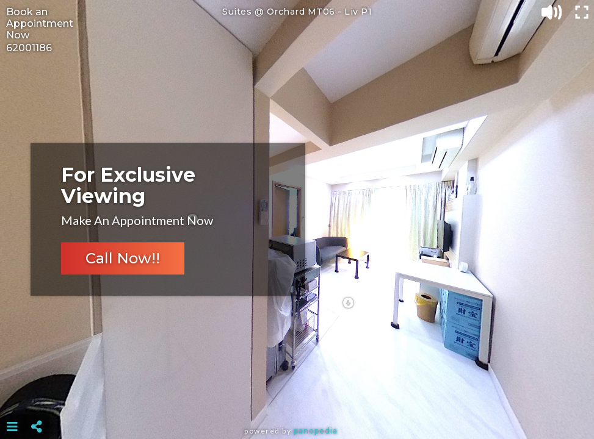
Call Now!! (122, 259)
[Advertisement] (296, 396)
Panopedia (316, 430)
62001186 (29, 48)
